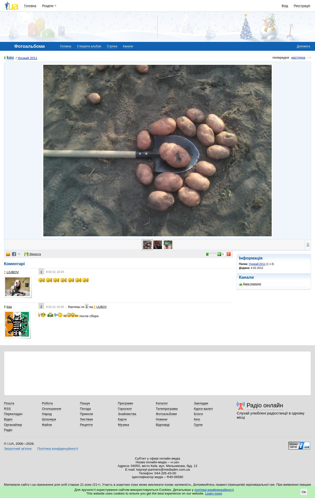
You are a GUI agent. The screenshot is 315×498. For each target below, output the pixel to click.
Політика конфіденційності (57, 448)
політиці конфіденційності (214, 490)
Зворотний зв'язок (18, 448)
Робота (47, 403)
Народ (47, 414)
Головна (30, 6)
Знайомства (127, 414)
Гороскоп (125, 409)
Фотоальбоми (166, 414)
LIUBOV (11, 272)
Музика (123, 425)
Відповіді (163, 425)
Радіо (8, 430)
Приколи (86, 414)
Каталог (162, 403)
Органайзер (13, 425)
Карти (122, 419)
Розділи (47, 6)
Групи (198, 425)
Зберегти (32, 254)
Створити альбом (89, 46)
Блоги (198, 414)
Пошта (9, 403)
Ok (304, 492)
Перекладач (13, 414)
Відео (8, 419)
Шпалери (49, 419)
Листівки (86, 419)
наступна (298, 57)
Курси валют (203, 409)
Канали (128, 46)
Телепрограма (167, 409)
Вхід (285, 6)
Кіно (197, 419)
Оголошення (51, 409)
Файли (47, 425)
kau (10, 58)
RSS (7, 409)
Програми (125, 403)
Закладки (201, 403)
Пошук (85, 403)
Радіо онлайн (265, 405)
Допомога (303, 46)
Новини (161, 419)
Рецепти (86, 425)
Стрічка (112, 46)
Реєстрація (302, 6)
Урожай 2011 (27, 58)
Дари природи (250, 284)
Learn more (213, 493)
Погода (85, 409)
